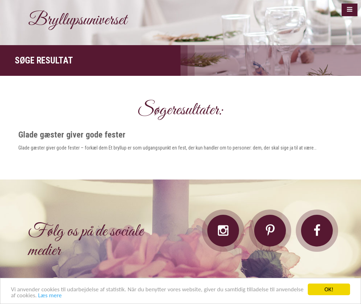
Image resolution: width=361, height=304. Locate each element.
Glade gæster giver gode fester (72, 135)
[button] (349, 10)
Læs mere (50, 295)
